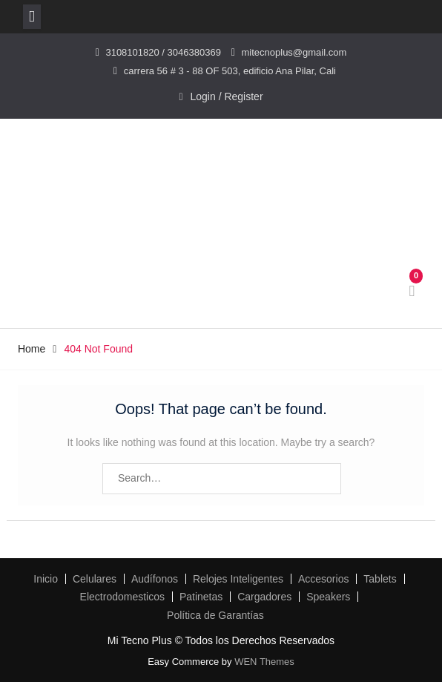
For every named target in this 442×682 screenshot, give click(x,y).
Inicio (45, 579)
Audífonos (154, 579)
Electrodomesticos (122, 596)
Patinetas (200, 596)
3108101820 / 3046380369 (162, 52)
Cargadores (264, 596)
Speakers (328, 596)
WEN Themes (264, 661)
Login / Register (227, 96)
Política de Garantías (215, 615)
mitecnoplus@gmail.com (294, 52)
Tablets (379, 579)
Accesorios (323, 579)
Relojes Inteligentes (238, 579)
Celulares (94, 579)
